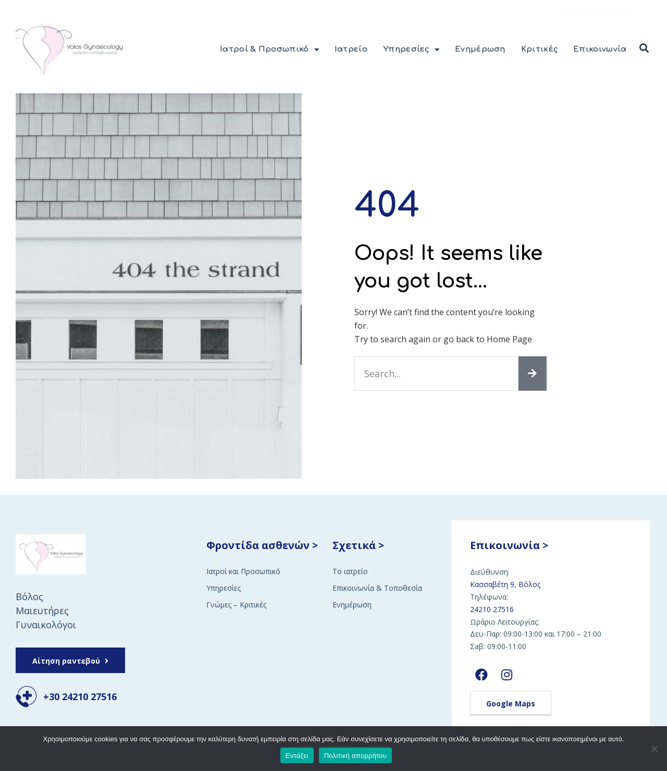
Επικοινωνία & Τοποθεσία (377, 588)
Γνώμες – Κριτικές (236, 605)
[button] (644, 48)
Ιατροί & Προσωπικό (269, 50)
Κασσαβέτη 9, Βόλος (505, 584)
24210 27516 (492, 609)
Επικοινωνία (599, 49)
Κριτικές (539, 49)
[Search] (532, 373)
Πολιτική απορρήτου (355, 756)
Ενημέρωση (480, 49)
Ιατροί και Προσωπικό (243, 571)
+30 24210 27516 (80, 696)
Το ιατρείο (350, 571)
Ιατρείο (351, 49)
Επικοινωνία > (509, 545)
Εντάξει (297, 756)
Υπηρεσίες (411, 50)
